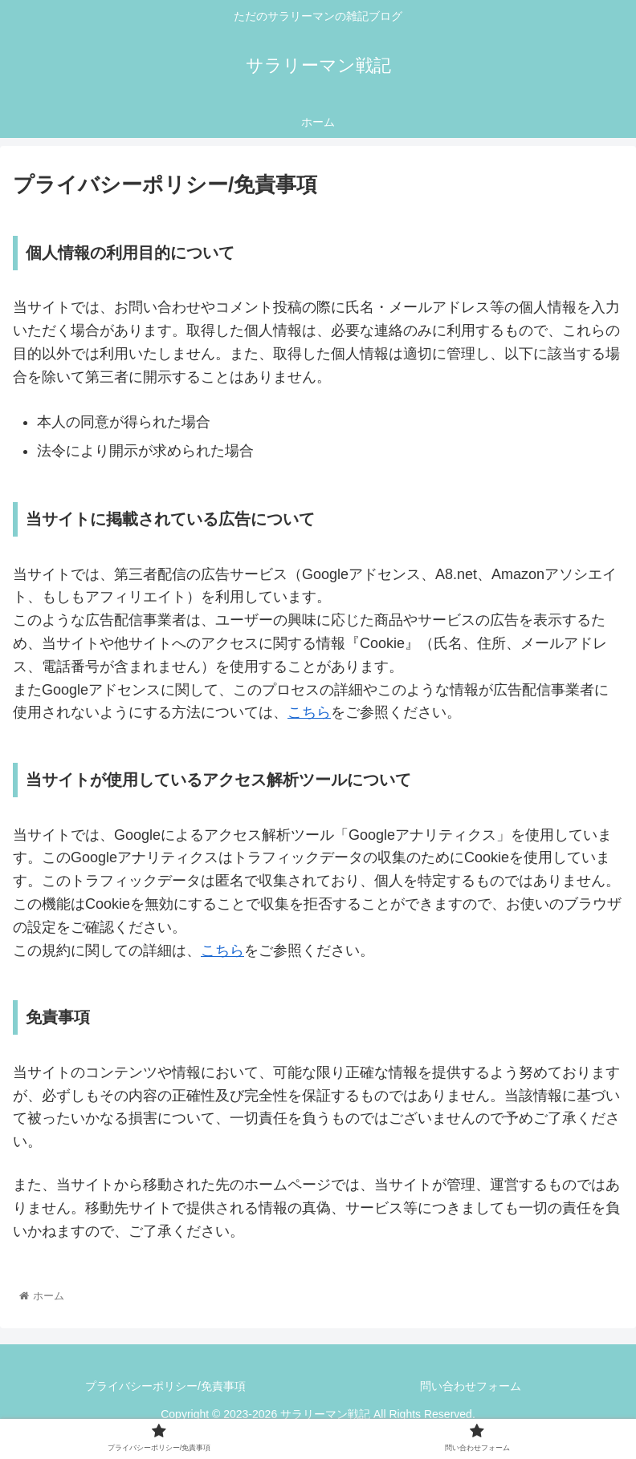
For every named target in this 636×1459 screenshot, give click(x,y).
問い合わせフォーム (470, 1386)
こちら (309, 712)
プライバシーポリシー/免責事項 (165, 1386)
